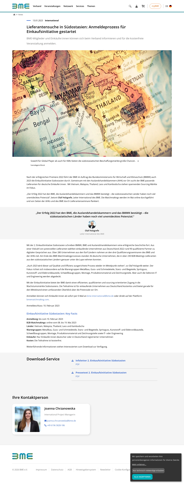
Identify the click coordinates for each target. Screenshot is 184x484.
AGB (70, 469)
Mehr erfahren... (139, 464)
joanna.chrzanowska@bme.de (60, 420)
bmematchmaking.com (38, 299)
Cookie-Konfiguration (125, 469)
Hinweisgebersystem (86, 469)
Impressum (41, 469)
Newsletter (105, 469)
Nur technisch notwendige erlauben (148, 470)
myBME (155, 6)
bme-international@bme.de (100, 296)
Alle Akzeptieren (142, 477)
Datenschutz (57, 469)
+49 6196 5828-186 (54, 425)
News (20, 14)
